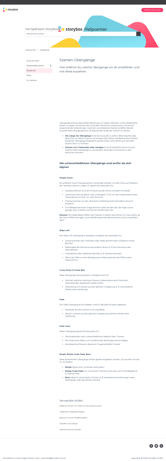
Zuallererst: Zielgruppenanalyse (72, 412)
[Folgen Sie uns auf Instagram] (161, 446)
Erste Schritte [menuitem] (33, 61)
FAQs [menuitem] (29, 75)
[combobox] (80, 34)
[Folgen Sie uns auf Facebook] (151, 446)
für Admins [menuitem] (32, 80)
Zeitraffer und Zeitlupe (68, 424)
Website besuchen (152, 10)
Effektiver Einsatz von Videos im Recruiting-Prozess (80, 406)
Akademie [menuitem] (31, 71)
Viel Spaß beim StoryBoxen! (43, 29)
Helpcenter (30, 50)
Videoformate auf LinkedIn (70, 430)
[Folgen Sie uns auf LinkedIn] (156, 446)
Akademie (44, 50)
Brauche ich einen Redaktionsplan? (73, 418)
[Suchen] (138, 34)
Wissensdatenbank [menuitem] (35, 66)
